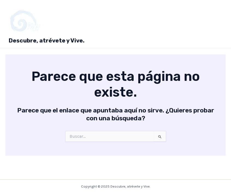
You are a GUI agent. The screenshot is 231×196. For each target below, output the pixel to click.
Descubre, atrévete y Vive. (47, 40)
